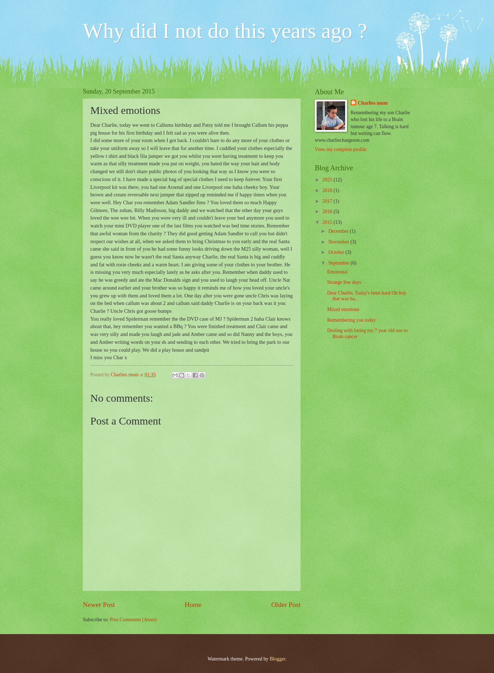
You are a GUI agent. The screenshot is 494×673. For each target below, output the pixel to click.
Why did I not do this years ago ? (225, 30)
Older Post (286, 604)
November (339, 242)
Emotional (337, 272)
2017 (327, 201)
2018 (327, 190)
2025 (327, 179)
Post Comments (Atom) (133, 619)
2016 (327, 211)
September (339, 263)
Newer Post (99, 604)
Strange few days (344, 282)
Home (193, 604)
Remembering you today (351, 320)
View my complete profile (340, 149)
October (337, 252)
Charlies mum (373, 103)
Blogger (277, 659)
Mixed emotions (343, 309)
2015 (327, 222)
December (339, 231)
